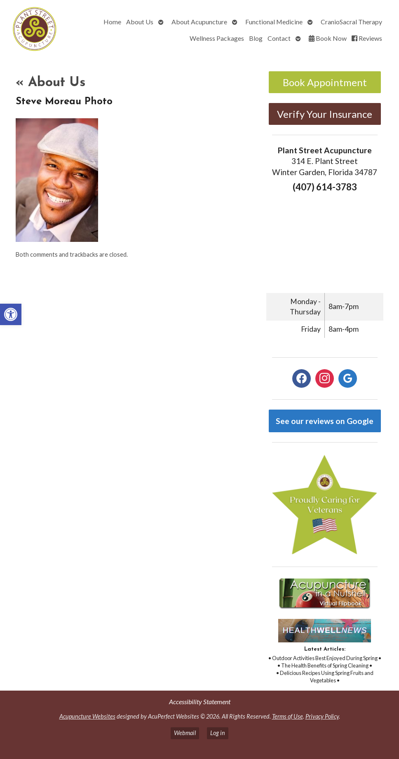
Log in (217, 732)
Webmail (185, 732)
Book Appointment (325, 82)
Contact (279, 38)
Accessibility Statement (199, 701)
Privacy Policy (322, 716)
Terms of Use (287, 716)
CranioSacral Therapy (351, 22)
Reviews (367, 38)
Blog (256, 38)
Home (112, 22)
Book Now (328, 38)
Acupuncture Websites (87, 716)
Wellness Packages (217, 38)
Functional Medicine (274, 22)
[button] (10, 314)
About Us (139, 22)
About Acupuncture (199, 22)
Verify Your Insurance (324, 114)
